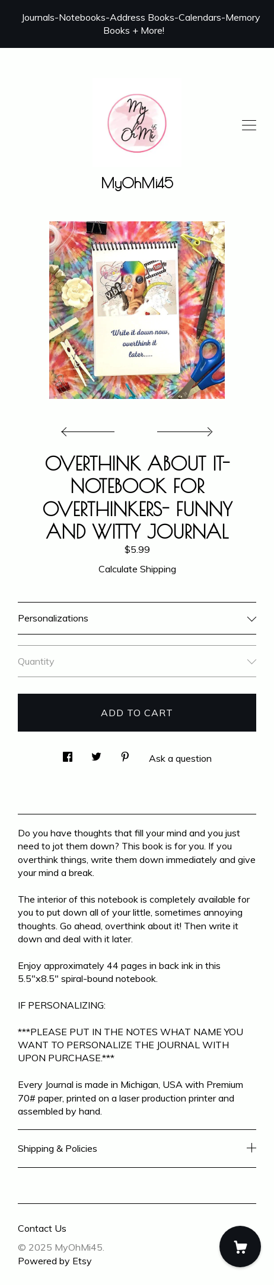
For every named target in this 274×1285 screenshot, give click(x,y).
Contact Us (42, 1228)
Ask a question (180, 758)
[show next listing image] (183, 428)
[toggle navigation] (249, 125)
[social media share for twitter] (96, 753)
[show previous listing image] (90, 428)
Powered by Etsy (55, 1261)
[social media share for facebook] (67, 753)
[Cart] (240, 1246)
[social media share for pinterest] (125, 753)
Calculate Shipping (137, 569)
